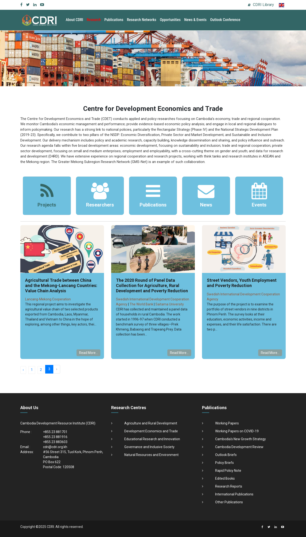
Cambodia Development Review (239, 447)
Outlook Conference (225, 19)
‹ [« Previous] (23, 370)
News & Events (195, 19)
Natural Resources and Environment (151, 455)
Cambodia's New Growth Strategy (240, 439)
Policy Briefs (224, 463)
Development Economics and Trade (151, 431)
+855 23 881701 (55, 432)
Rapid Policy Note (228, 470)
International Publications (234, 494)
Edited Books (225, 478)
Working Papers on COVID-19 (237, 431)
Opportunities (170, 19)
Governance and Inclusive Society (149, 447)
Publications (113, 19)
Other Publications (229, 502)
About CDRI (74, 19)
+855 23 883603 (55, 442)
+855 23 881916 (55, 437)
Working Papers (227, 423)
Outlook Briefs (226, 455)
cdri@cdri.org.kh (55, 447)
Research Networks (141, 19)
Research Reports (228, 486)
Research (94, 19)
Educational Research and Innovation (152, 439)
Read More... (88, 353)
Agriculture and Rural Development (150, 423)
